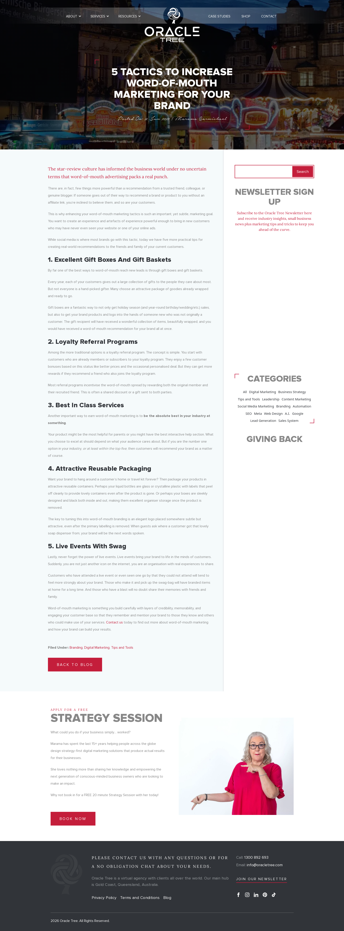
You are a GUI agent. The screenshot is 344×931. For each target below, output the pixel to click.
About (71, 16)
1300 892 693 (252, 857)
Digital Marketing (97, 647)
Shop (245, 16)
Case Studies (219, 16)
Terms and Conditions (140, 897)
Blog (167, 897)
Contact (269, 16)
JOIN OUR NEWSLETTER (261, 879)
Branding (76, 647)
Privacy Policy (104, 897)
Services (98, 16)
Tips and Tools (122, 647)
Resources (127, 16)
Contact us (114, 622)
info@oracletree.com (259, 864)
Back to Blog (75, 664)
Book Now (73, 818)
